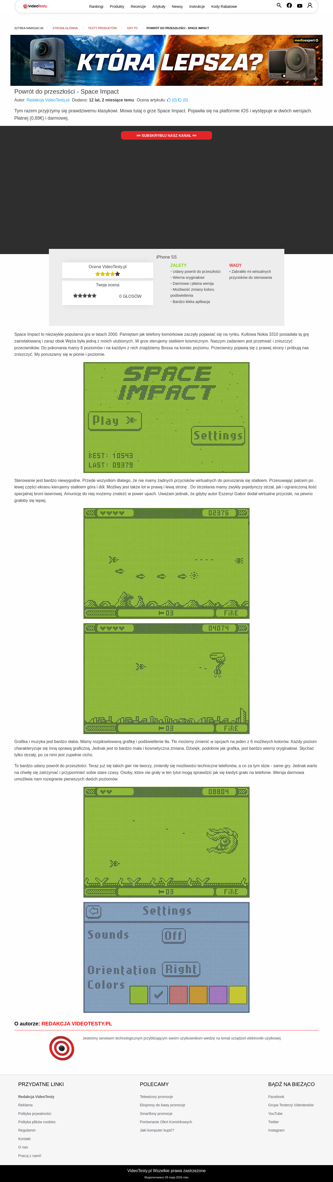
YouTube (275, 1114)
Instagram (276, 1130)
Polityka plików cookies (36, 1122)
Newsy (177, 6)
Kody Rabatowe (224, 6)
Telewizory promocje (156, 1097)
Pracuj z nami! (29, 1156)
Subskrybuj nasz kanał (166, 135)
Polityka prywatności (34, 1114)
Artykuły (158, 6)
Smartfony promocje (156, 1114)
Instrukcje (197, 6)
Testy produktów (102, 28)
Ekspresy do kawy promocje (162, 1105)
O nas (23, 1147)
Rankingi (96, 6)
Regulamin (27, 1130)
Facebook (276, 1097)
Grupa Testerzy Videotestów (291, 1105)
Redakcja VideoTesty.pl (48, 100)
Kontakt (24, 1139)
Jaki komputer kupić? (157, 1130)
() (172, 100)
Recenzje (138, 6)
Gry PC (132, 28)
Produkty (117, 6)
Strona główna (65, 28)
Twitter (273, 1122)
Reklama (25, 1105)
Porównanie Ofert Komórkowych (166, 1122)
